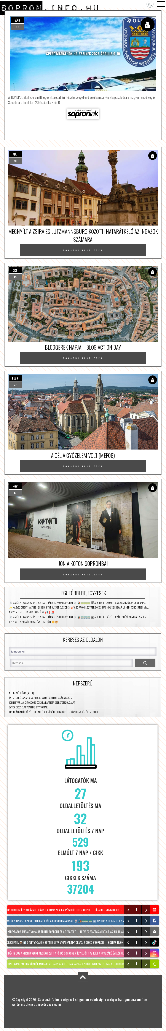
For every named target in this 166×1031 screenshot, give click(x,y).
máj (15, 154)
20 (15, 161)
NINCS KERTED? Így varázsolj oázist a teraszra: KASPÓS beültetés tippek (47, 910)
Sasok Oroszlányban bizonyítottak (28, 707)
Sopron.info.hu (48, 999)
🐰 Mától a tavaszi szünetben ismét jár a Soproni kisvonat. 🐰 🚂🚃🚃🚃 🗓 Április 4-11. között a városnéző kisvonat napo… (77, 602)
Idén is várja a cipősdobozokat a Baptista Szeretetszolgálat (42, 702)
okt (15, 270)
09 (17, 27)
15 (15, 277)
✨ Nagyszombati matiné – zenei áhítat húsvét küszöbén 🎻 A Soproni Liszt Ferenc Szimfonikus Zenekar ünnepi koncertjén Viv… (78, 607)
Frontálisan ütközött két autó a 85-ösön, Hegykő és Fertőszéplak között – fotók (53, 712)
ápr (17, 20)
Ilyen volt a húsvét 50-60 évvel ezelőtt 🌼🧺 (33, 621)
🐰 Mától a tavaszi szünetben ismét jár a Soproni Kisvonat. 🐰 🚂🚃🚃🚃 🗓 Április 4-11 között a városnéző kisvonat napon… (78, 617)
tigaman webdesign (90, 999)
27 (15, 385)
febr (15, 378)
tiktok (155, 942)
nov (15, 486)
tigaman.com (131, 999)
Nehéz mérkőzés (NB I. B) (21, 693)
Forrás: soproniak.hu (83, 114)
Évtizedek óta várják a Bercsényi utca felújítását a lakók (40, 698)
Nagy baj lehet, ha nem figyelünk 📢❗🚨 (31, 612)
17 (15, 493)
